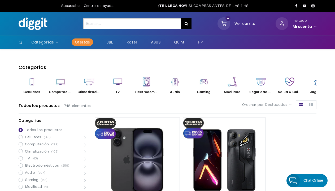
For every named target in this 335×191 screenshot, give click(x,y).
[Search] (20, 42)
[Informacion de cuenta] (305, 26)
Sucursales (71, 5)
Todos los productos (44, 130)
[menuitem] (82, 42)
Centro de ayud (97, 5)
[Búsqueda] (186, 23)
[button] (278, 105)
